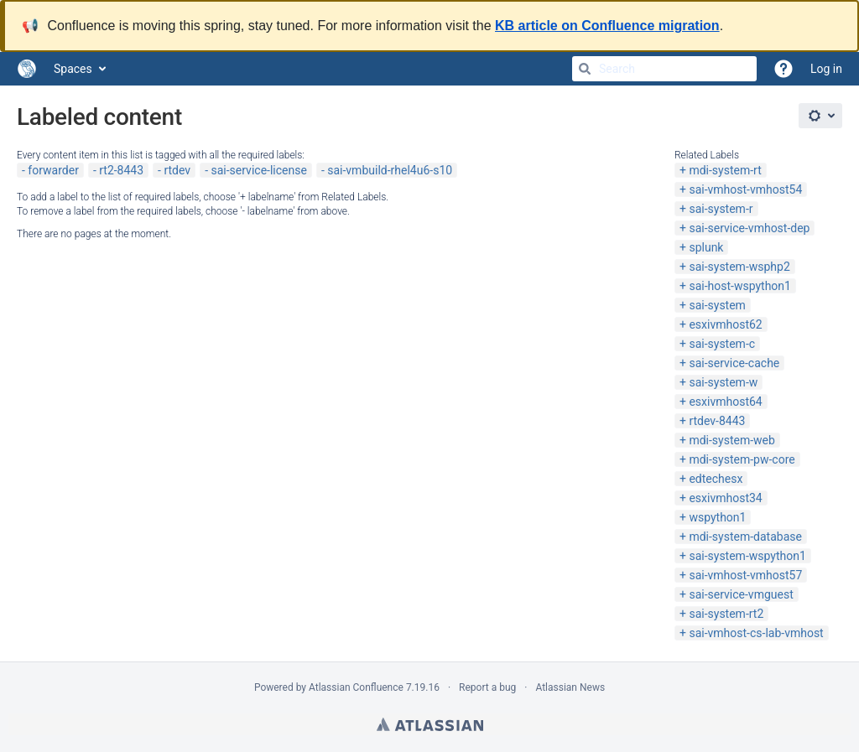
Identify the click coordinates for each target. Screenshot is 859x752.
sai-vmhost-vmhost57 (745, 575)
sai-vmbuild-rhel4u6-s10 (389, 170)
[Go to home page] (26, 69)
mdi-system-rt (725, 170)
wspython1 (717, 517)
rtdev (177, 170)
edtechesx (715, 478)
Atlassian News (570, 687)
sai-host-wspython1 (740, 286)
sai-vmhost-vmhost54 (745, 189)
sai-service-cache (734, 363)
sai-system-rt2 (726, 613)
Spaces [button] (73, 68)
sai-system (717, 305)
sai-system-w (723, 382)
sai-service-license (258, 170)
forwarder (53, 170)
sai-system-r (720, 208)
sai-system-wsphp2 (739, 266)
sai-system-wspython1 (747, 556)
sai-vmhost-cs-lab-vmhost (756, 633)
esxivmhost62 (725, 324)
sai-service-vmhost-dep (749, 228)
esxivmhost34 (725, 498)
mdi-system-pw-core (741, 459)
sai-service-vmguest (741, 594)
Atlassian (430, 724)
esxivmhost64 (725, 401)
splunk (706, 247)
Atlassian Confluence (356, 687)
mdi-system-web (731, 440)
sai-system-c (722, 343)
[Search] (584, 68)
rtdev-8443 (717, 421)
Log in (826, 68)
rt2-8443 (121, 170)
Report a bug (487, 687)
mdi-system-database (745, 536)
